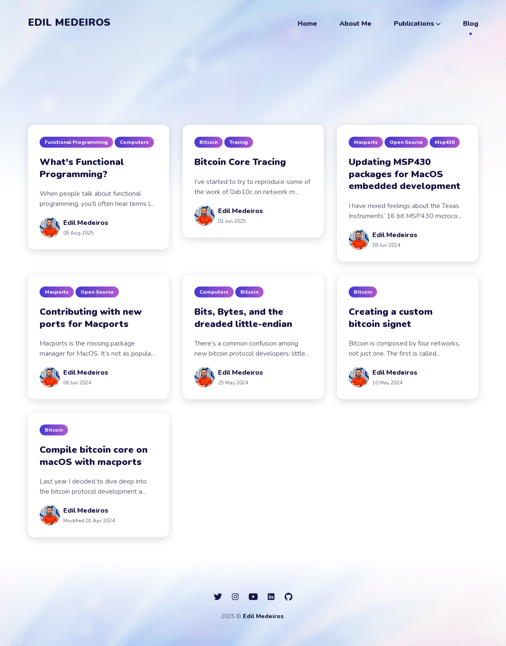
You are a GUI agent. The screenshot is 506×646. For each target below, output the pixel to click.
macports (366, 142)
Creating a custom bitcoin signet (391, 317)
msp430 (445, 142)
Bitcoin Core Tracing (240, 162)
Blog (470, 23)
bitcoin (208, 142)
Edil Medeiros (69, 22)
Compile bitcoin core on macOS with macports (94, 455)
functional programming (76, 142)
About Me (355, 23)
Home (307, 23)
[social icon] (218, 597)
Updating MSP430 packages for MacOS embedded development (404, 174)
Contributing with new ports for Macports (91, 317)
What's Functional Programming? (82, 168)
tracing (238, 142)
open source (406, 142)
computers (134, 142)
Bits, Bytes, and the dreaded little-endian (243, 317)
